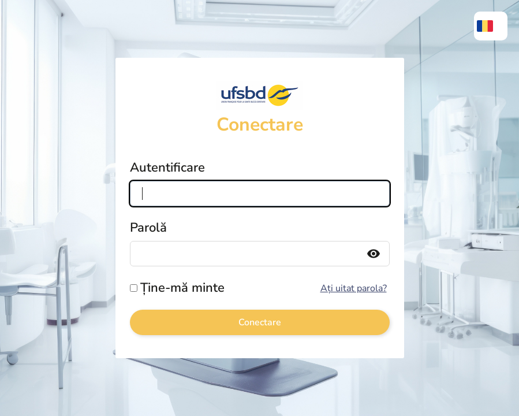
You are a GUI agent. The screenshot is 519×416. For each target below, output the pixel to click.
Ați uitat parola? (353, 288)
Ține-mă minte (182, 287)
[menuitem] (491, 26)
